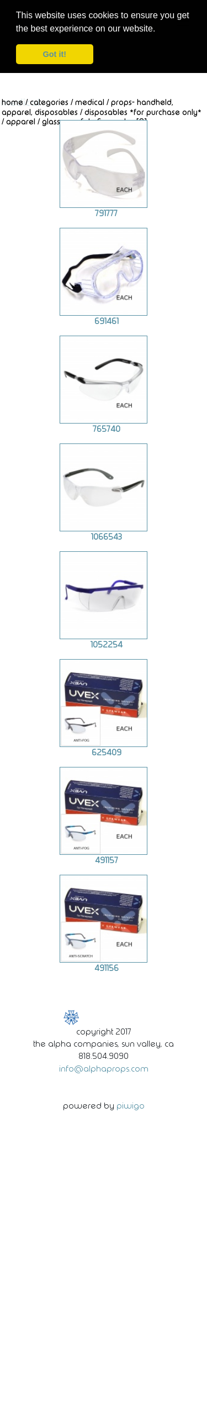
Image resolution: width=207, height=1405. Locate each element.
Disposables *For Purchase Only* (142, 111)
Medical (89, 102)
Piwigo (130, 1105)
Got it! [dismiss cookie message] (54, 54)
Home (12, 102)
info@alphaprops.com (103, 1067)
